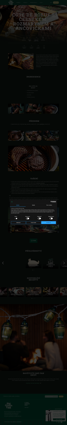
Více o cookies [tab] (49, 205)
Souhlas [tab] (17, 205)
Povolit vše (48, 222)
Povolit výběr (33, 222)
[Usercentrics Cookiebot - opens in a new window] (51, 202)
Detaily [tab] (33, 205)
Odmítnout (18, 222)
